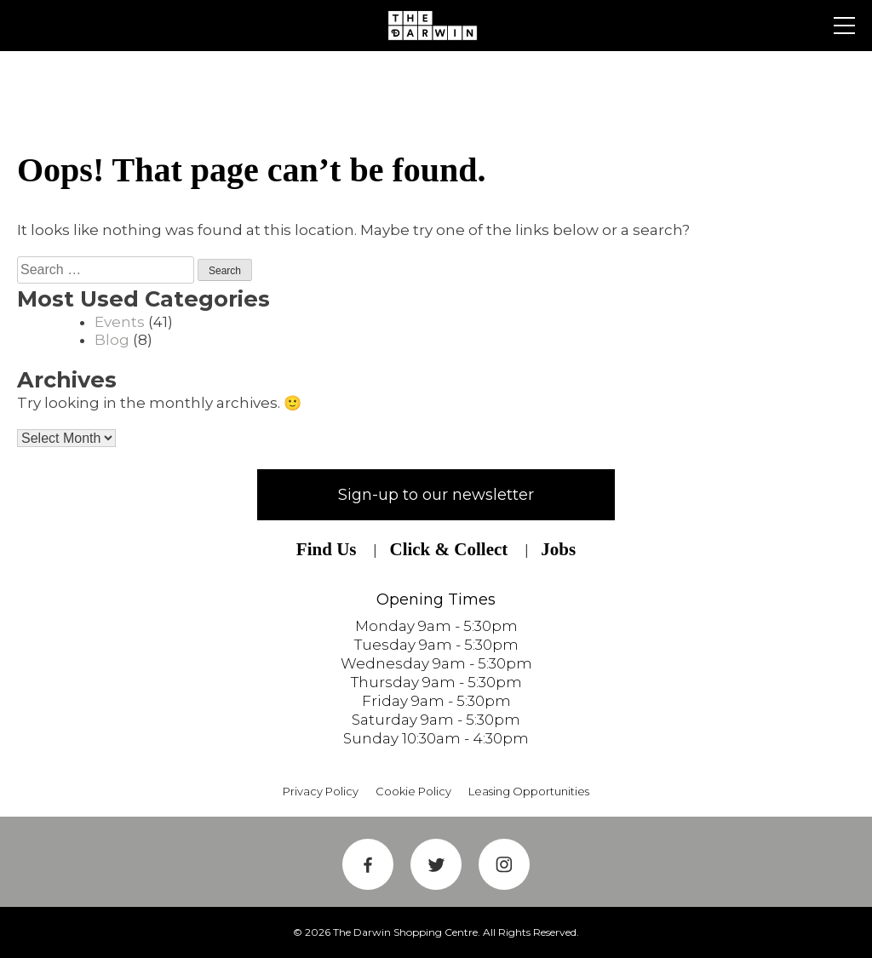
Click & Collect (448, 549)
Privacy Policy (321, 791)
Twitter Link (436, 864)
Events (120, 321)
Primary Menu (844, 25)
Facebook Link (367, 864)
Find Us (326, 549)
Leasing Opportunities (528, 791)
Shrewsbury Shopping (436, 25)
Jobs (558, 549)
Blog (112, 339)
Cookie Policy (413, 791)
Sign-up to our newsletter (436, 494)
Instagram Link (504, 864)
